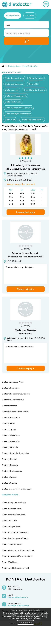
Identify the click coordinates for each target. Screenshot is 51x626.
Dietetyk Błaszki (9, 459)
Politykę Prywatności (31, 618)
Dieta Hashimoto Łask (12, 544)
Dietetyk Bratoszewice (12, 471)
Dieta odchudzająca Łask (13, 514)
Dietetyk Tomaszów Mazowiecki (17, 488)
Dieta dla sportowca (14, 78)
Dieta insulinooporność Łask (15, 538)
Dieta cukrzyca (11, 89)
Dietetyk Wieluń (9, 476)
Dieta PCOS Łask (10, 562)
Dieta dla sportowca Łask (14, 502)
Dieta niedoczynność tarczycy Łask (18, 550)
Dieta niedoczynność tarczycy (18, 107)
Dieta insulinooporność (16, 95)
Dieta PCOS (10, 119)
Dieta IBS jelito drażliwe (34, 89)
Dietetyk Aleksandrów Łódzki (15, 411)
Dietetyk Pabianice (10, 387)
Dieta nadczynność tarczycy (18, 113)
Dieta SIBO (33, 83)
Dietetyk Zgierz (9, 429)
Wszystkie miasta (10, 494)
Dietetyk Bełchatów (11, 417)
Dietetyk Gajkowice (11, 435)
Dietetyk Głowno (9, 482)
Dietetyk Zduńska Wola (13, 381)
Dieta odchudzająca (14, 83)
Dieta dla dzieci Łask (11, 508)
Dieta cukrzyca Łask (11, 526)
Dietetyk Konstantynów (13, 399)
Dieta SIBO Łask (9, 520)
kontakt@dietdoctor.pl (17, 597)
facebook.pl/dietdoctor (18, 605)
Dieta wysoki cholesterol (32, 119)
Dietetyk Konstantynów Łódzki (16, 393)
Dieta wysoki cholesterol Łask (15, 568)
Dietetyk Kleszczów (11, 441)
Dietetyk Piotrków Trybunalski (16, 453)
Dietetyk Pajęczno (10, 465)
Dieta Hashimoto (13, 101)
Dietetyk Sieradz (9, 405)
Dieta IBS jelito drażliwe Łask (15, 532)
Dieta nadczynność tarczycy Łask (17, 556)
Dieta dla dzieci (36, 78)
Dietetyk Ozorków (10, 447)
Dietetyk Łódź (8, 423)
